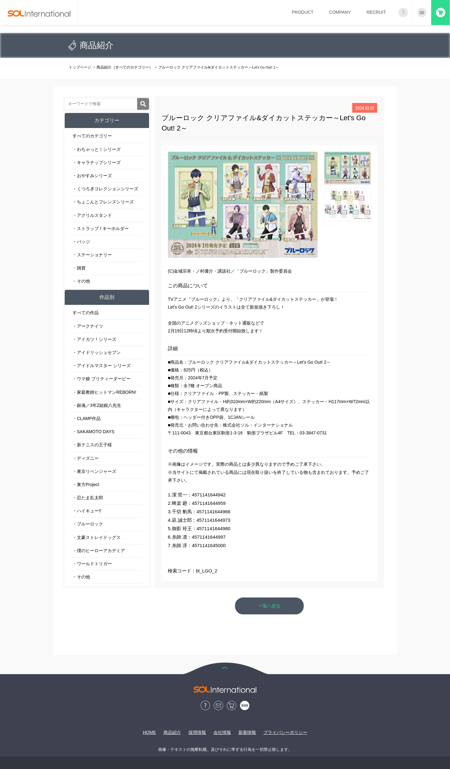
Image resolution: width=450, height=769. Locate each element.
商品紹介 (172, 732)
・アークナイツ (87, 326)
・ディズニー (85, 458)
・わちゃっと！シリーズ (96, 149)
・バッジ (81, 241)
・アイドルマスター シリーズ (101, 365)
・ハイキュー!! (86, 510)
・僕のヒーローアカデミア (98, 550)
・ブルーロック (87, 523)
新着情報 (247, 732)
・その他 (81, 281)
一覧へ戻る (269, 605)
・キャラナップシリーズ (96, 162)
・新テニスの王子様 (92, 444)
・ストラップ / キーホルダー (100, 228)
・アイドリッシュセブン (96, 352)
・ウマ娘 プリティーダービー (101, 378)
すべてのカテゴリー (92, 135)
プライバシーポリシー (285, 732)
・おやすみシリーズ (92, 175)
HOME (149, 732)
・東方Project (85, 484)
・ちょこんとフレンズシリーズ (103, 201)
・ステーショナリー (92, 254)
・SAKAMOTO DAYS (93, 431)
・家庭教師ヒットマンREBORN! (104, 392)
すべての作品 (85, 312)
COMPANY (340, 12)
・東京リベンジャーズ (94, 471)
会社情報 (222, 732)
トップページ (80, 67)
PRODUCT (302, 12)
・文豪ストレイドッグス (96, 537)
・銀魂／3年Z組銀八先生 (96, 405)
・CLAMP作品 (86, 418)
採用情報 (197, 732)
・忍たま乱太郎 (87, 497)
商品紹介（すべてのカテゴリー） (125, 67)
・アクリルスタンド (92, 215)
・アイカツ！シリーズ (94, 339)
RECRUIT (376, 12)
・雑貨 (79, 267)
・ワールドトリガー (92, 563)
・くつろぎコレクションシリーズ (105, 188)
